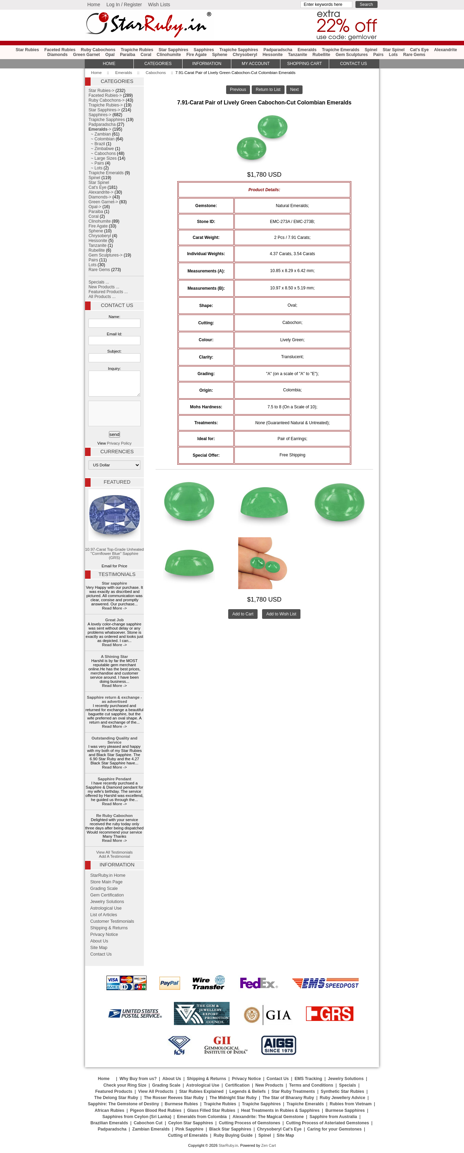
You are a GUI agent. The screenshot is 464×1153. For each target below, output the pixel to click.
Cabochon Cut (148, 1123)
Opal (109, 54)
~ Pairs (96, 163)
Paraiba (127, 54)
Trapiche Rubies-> (106, 105)
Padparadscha (277, 49)
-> (100, 129)
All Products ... (102, 296)
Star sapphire (114, 583)
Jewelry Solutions (107, 901)
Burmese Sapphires (345, 1110)
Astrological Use (106, 908)
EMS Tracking (308, 1078)
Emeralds (123, 73)
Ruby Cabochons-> (106, 100)
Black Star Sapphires (230, 1129)
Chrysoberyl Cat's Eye (279, 1129)
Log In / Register (124, 4)
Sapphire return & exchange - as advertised (114, 699)
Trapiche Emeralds (340, 49)
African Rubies (109, 1110)
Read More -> (114, 608)
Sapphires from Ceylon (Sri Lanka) (136, 1116)
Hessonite (272, 54)
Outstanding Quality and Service (115, 740)
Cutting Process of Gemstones (249, 1123)
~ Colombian (101, 139)
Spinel (371, 49)
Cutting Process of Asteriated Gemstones (327, 1123)
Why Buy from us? (138, 1078)
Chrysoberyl (245, 54)
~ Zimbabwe (101, 148)
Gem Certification (107, 895)
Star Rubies (27, 49)
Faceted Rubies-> (105, 95)
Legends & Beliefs (247, 1091)
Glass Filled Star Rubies (211, 1110)
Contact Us (117, 305)
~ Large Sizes (103, 158)
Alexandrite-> (101, 192)
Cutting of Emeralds (188, 1135)
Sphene (219, 54)
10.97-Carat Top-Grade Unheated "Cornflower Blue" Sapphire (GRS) (114, 524)
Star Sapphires (173, 49)
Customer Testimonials (112, 921)
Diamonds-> (100, 197)
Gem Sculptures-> (105, 255)
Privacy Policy (119, 443)
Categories (157, 63)
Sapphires (204, 49)
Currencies (116, 451)
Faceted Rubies (59, 49)
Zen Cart (268, 1145)
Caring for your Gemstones (334, 1129)
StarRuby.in (228, 1145)
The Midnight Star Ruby (233, 1097)
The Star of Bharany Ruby (288, 1097)
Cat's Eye (419, 49)
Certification (237, 1085)
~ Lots (95, 168)
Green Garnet (86, 54)
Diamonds (57, 54)
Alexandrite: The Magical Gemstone (268, 1116)
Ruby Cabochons (98, 49)
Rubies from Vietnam (350, 1103)
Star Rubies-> (101, 90)
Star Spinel (394, 49)
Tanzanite (297, 54)
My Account (256, 63)
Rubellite (321, 54)
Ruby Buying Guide (233, 1135)
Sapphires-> (100, 114)
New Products (270, 1085)
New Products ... (104, 287)
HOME (109, 63)
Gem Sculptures (352, 54)
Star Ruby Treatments (293, 1091)
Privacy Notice (104, 934)
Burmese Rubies (181, 1103)
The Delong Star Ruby (116, 1097)
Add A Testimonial (114, 856)
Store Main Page (106, 882)
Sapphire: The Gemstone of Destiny (123, 1103)
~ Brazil (97, 143)
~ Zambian (100, 134)
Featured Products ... (108, 291)
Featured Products (113, 1091)
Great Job (114, 620)
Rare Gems (414, 54)
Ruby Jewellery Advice (342, 1097)
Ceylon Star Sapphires (190, 1123)
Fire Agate (196, 54)
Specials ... (99, 282)
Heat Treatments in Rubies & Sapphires (280, 1110)
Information (206, 63)
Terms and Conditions (311, 1085)
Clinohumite (169, 54)
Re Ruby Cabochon (114, 815)
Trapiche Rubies (137, 49)
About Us (99, 941)
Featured (117, 482)
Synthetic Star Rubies (342, 1091)
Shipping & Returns (109, 928)
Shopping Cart (304, 63)
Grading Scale (104, 888)
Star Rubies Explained (201, 1091)
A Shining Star (114, 656)
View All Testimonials (114, 852)
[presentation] (114, 413)
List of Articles (103, 914)
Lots (393, 54)
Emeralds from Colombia (202, 1116)
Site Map (99, 947)
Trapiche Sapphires (238, 49)
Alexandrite (445, 49)
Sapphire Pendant (114, 779)
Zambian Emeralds (151, 1129)
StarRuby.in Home (108, 875)
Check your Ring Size (124, 1085)
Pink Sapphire (189, 1129)
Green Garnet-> (103, 201)
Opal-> (95, 206)
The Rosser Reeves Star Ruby (174, 1097)
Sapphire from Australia (333, 1116)
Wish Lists (159, 4)
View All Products (156, 1091)
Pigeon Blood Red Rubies (156, 1110)
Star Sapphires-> (104, 110)
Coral (145, 54)
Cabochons (156, 73)
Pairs (378, 54)
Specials (347, 1085)
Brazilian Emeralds (109, 1123)
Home (93, 4)
